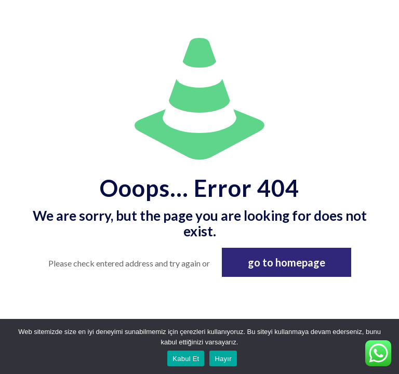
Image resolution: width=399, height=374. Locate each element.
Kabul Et (185, 359)
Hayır (223, 359)
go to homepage (286, 262)
